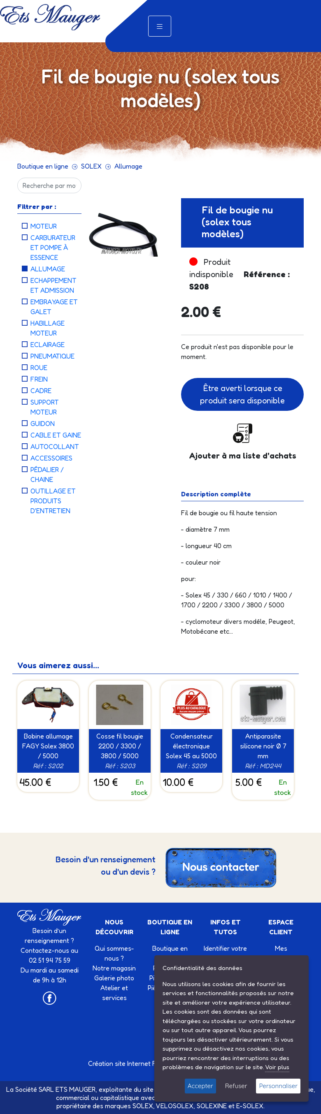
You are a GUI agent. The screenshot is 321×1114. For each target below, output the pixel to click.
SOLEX (91, 166)
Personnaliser (278, 1086)
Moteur (43, 226)
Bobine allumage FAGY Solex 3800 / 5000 (48, 746)
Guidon (42, 423)
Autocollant (54, 446)
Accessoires (51, 458)
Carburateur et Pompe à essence (52, 248)
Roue (38, 368)
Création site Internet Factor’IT (133, 1063)
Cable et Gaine (55, 435)
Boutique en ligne (42, 166)
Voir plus (277, 1067)
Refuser (236, 1086)
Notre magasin (114, 968)
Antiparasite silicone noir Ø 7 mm (263, 746)
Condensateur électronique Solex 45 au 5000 (191, 746)
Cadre (40, 391)
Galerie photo (114, 978)
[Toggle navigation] (159, 26)
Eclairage (47, 344)
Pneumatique (52, 356)
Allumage (128, 166)
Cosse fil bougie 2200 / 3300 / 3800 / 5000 (119, 746)
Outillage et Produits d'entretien (53, 501)
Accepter (200, 1086)
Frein (39, 379)
